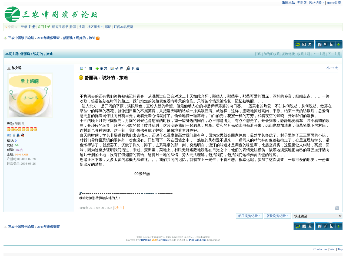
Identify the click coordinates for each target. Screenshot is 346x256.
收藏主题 (303, 54)
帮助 (108, 27)
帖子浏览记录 (249, 216)
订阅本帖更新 (123, 27)
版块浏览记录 (277, 216)
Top (340, 249)
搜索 (81, 27)
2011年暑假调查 (48, 38)
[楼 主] (119, 208)
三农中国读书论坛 (21, 38)
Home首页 (334, 3)
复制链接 (288, 54)
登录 (24, 27)
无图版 (302, 3)
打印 (258, 54)
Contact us (320, 249)
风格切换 (316, 3)
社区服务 (95, 27)
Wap (332, 249)
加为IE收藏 (272, 54)
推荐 (73, 27)
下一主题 (334, 54)
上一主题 (318, 54)
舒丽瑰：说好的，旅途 (79, 38)
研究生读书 (60, 27)
